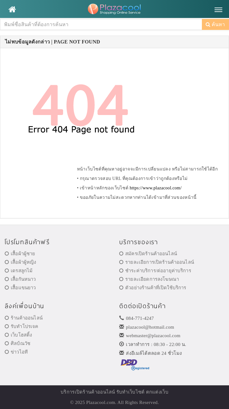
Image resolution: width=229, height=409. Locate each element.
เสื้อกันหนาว (20, 279)
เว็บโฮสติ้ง (18, 334)
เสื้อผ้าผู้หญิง (20, 262)
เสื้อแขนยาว (20, 287)
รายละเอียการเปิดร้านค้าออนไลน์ (156, 262)
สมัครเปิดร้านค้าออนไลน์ (148, 253)
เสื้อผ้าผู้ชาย (20, 253)
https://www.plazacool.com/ (156, 188)
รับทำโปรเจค (21, 326)
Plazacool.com (100, 402)
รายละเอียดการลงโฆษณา (149, 279)
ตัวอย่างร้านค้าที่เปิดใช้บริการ (152, 287)
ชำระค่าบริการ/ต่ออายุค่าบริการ (155, 270)
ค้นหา (215, 24)
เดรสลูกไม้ (18, 270)
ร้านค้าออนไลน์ (24, 317)
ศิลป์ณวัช (17, 343)
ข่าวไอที (16, 351)
